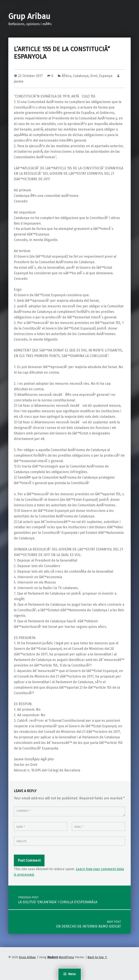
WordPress (66, 957)
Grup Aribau (29, 16)
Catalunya (81, 76)
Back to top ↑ (97, 957)
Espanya (105, 76)
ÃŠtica (66, 76)
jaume (18, 81)
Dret (93, 76)
